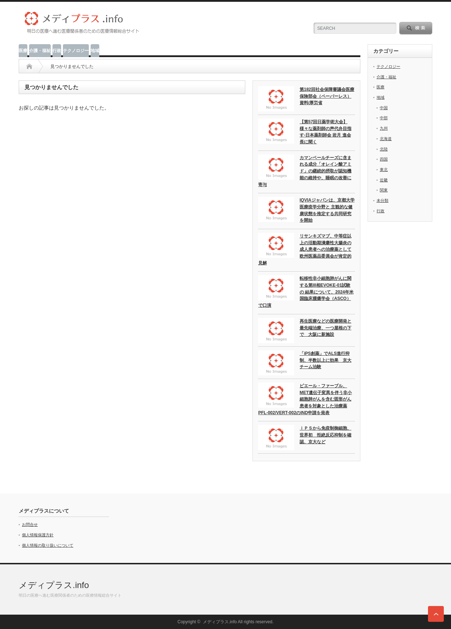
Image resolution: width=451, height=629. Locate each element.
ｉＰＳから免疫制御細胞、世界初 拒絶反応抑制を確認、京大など (325, 435)
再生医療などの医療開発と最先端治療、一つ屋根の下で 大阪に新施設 (325, 328)
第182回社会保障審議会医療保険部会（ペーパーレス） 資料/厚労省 (327, 96)
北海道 (386, 139)
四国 (384, 159)
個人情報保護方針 (38, 535)
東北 (384, 169)
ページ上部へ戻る (436, 614)
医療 (23, 50)
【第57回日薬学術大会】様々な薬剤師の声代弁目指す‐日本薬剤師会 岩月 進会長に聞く (325, 131)
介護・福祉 (40, 50)
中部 (384, 118)
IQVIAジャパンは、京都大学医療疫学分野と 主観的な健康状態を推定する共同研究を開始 (327, 210)
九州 (384, 128)
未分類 (382, 200)
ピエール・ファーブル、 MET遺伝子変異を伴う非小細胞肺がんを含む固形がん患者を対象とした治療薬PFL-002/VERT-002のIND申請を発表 (305, 399)
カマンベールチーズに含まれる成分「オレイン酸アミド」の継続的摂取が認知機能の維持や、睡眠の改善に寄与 (304, 171)
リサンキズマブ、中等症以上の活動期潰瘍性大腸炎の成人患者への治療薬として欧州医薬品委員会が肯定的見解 (304, 249)
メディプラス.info (54, 585)
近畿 (384, 180)
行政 (57, 50)
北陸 (384, 149)
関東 (384, 190)
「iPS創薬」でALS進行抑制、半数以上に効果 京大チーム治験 (325, 360)
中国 (384, 108)
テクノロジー (76, 50)
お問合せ (30, 524)
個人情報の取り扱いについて (47, 545)
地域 (95, 50)
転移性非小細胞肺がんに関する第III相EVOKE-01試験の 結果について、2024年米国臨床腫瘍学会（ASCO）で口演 (306, 292)
